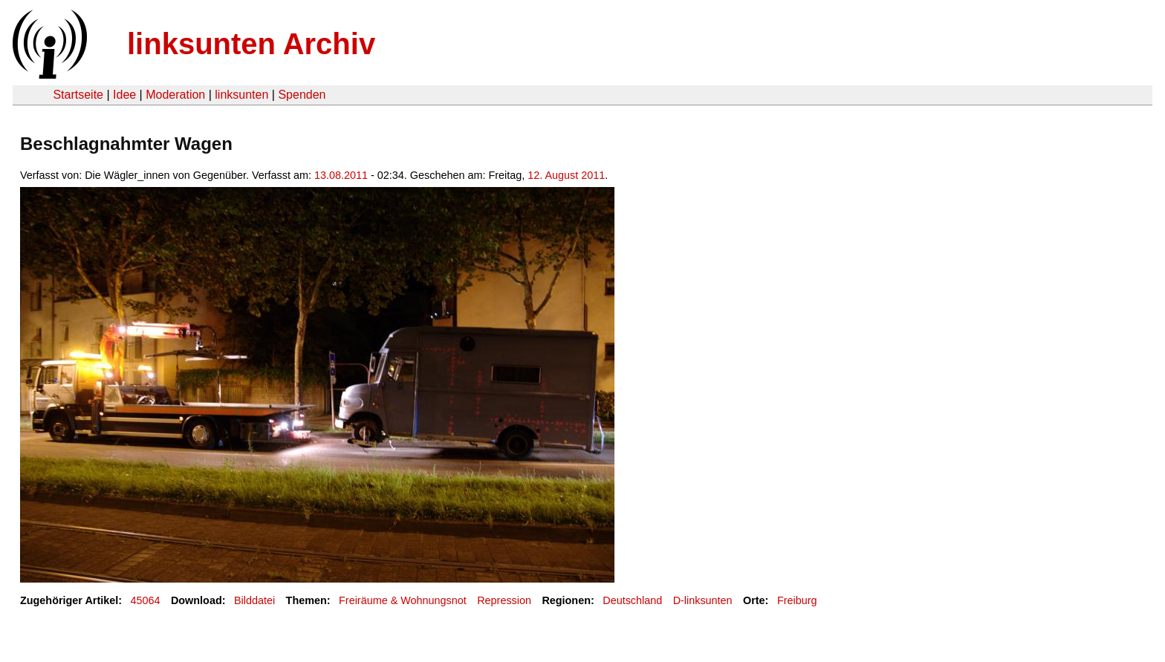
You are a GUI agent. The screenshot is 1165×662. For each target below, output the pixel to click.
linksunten (241, 94)
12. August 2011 (566, 175)
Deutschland (632, 600)
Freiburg (797, 600)
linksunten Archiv (251, 43)
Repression (504, 600)
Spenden (301, 94)
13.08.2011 (341, 175)
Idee (124, 94)
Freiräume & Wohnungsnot (403, 600)
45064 (145, 600)
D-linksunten (703, 600)
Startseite (78, 94)
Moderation (175, 94)
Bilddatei (254, 600)
